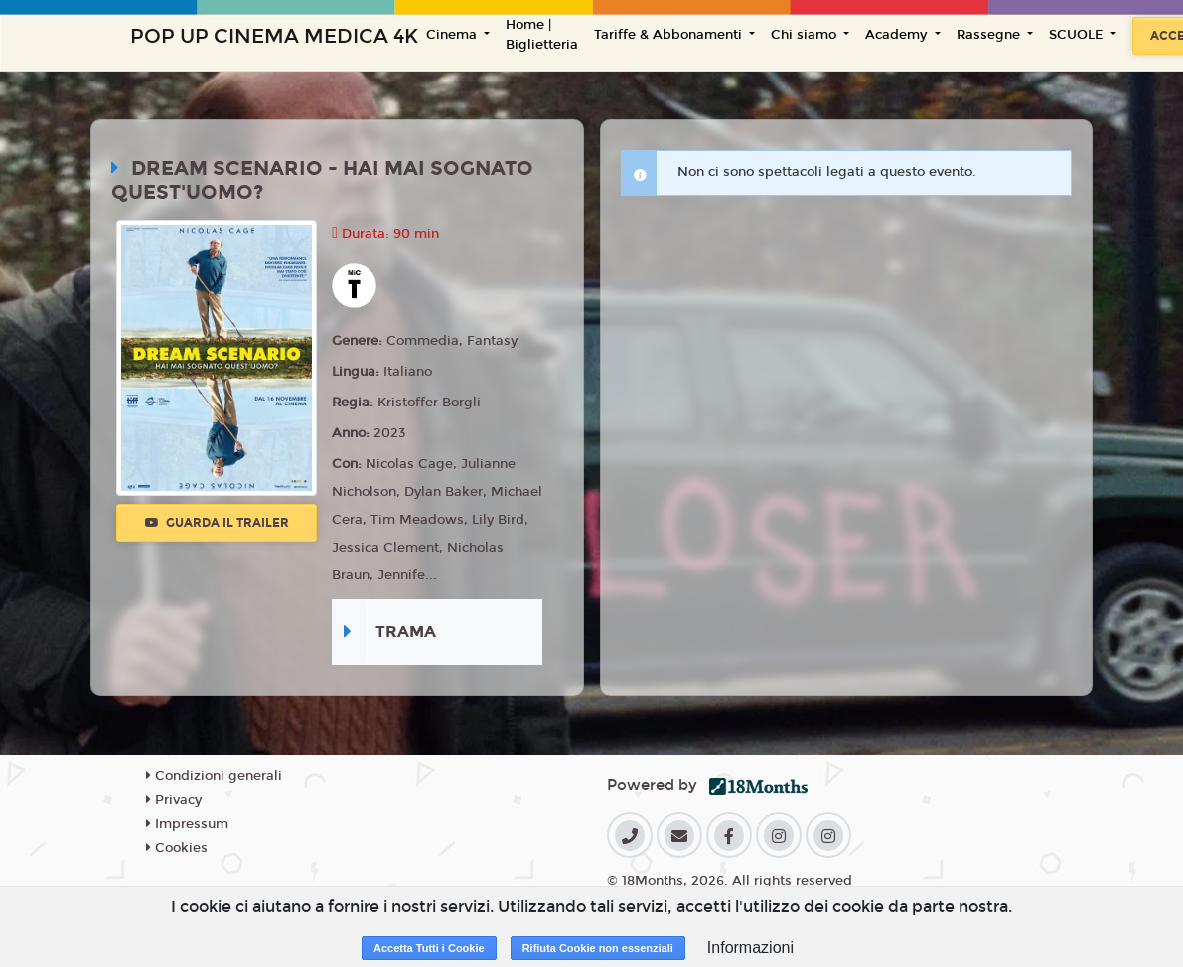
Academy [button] (898, 35)
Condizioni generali (214, 776)
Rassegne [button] (990, 35)
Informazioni (750, 947)
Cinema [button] (453, 35)
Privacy (174, 800)
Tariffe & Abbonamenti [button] (670, 35)
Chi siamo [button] (805, 35)
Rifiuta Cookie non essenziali (597, 948)
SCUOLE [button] (1078, 35)
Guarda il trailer (217, 523)
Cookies (177, 848)
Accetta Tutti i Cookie (429, 948)
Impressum (187, 824)
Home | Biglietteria (542, 35)
